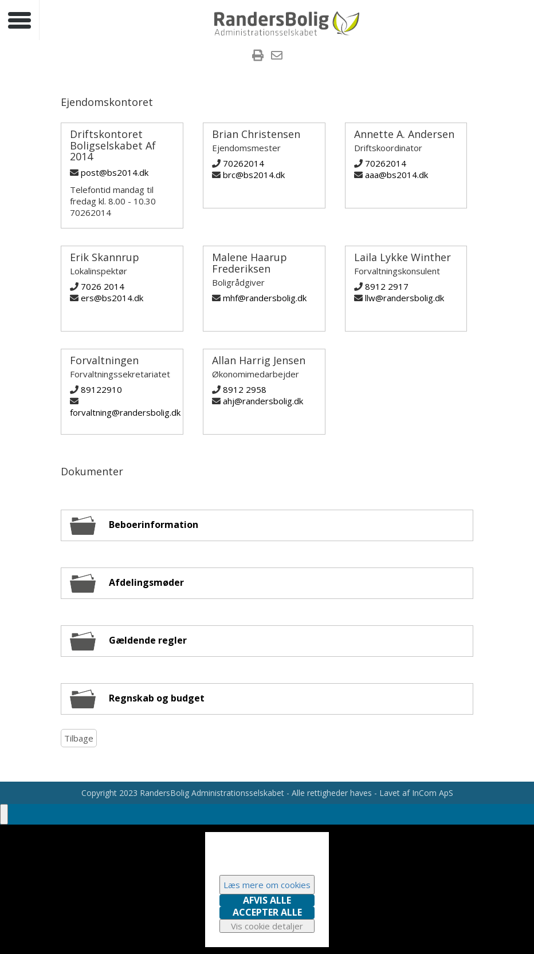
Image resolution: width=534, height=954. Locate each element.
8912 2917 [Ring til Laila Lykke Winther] (387, 286)
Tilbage (78, 738)
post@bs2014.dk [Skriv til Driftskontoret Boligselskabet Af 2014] (114, 172)
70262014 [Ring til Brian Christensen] (243, 163)
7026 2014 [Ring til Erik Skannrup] (102, 286)
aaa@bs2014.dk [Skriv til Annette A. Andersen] (396, 174)
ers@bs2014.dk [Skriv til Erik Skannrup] (112, 297)
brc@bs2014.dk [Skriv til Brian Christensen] (254, 174)
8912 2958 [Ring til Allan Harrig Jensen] (244, 389)
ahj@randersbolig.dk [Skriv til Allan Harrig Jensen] (263, 401)
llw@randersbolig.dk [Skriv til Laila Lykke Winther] (404, 297)
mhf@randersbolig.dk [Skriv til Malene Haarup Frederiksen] (265, 297)
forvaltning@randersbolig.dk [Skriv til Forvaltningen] (125, 412)
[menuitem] (258, 57)
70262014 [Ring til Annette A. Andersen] (385, 163)
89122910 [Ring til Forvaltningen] (101, 389)
